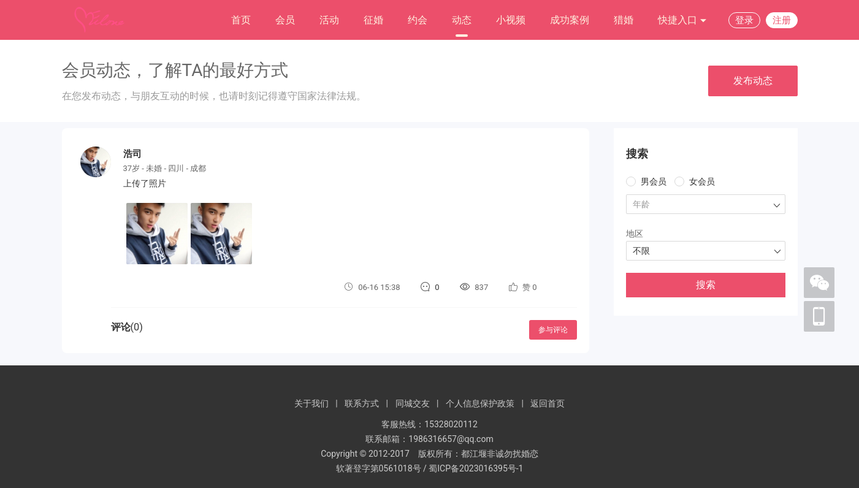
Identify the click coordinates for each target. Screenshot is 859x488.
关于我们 (311, 403)
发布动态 (753, 80)
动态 (461, 20)
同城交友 (412, 403)
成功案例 (569, 20)
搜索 (706, 285)
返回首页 (547, 403)
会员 (285, 20)
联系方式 (362, 403)
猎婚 (623, 20)
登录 (744, 20)
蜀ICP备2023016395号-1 (476, 468)
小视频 (510, 20)
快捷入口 (682, 20)
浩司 (132, 153)
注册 (782, 20)
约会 (417, 20)
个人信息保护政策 (480, 403)
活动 (329, 20)
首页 (241, 20)
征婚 (373, 20)
